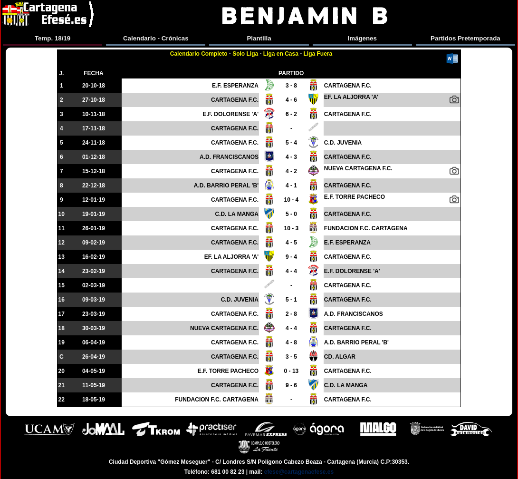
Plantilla (259, 38)
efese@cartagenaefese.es (299, 472)
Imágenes (362, 38)
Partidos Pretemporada (465, 38)
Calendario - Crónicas (156, 38)
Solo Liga (245, 53)
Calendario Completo (199, 53)
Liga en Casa (280, 53)
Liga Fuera (318, 53)
